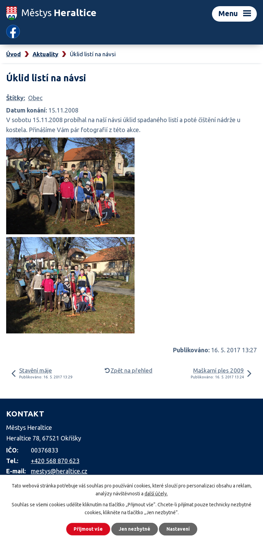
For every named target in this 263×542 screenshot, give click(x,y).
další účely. (156, 493)
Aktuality (45, 54)
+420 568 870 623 (55, 460)
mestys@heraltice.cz (59, 471)
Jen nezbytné (134, 529)
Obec (35, 97)
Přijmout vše (88, 529)
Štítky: (15, 97)
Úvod (13, 54)
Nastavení (178, 529)
